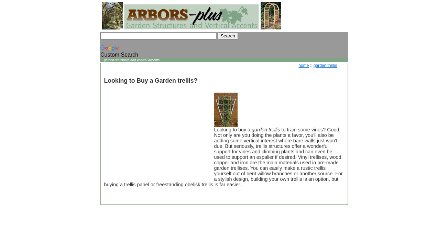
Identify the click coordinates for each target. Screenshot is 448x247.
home (303, 65)
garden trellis (325, 65)
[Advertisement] (155, 135)
